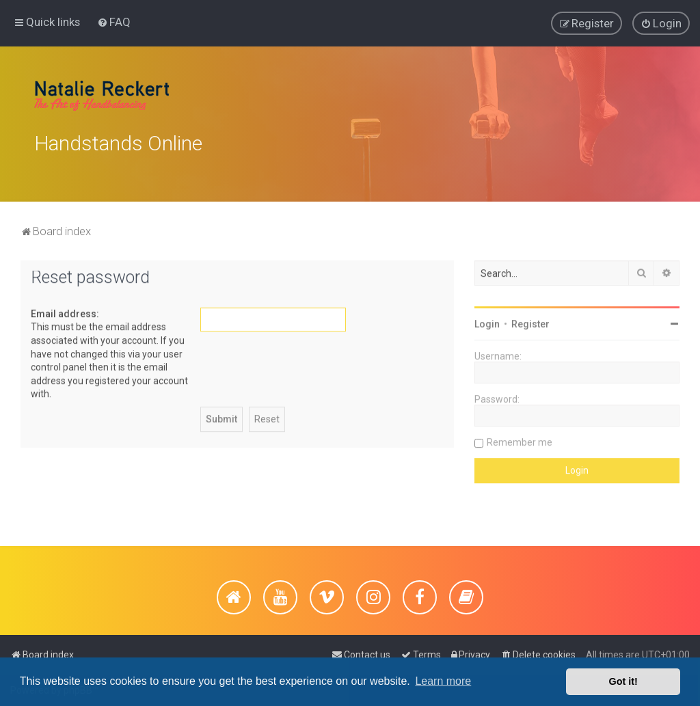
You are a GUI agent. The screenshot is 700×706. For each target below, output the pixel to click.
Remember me (519, 440)
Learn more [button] (443, 681)
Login (487, 321)
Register (530, 321)
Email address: (65, 311)
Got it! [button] (623, 681)
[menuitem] (114, 21)
